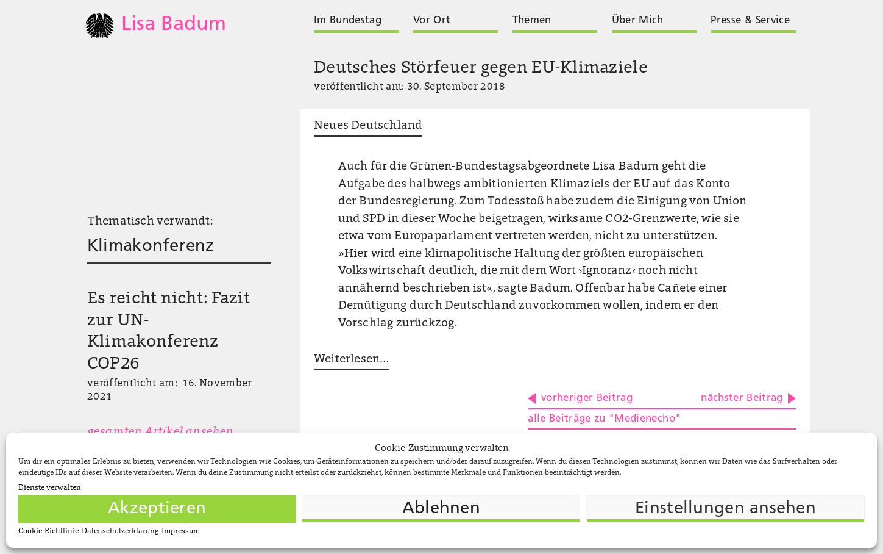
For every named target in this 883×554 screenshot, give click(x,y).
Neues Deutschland (368, 126)
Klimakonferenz (151, 246)
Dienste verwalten (49, 488)
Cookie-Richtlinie (48, 531)
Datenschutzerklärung (120, 531)
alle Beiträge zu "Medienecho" (604, 419)
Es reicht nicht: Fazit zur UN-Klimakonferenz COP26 (168, 332)
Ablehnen (441, 508)
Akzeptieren (157, 508)
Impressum (180, 531)
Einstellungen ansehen (725, 508)
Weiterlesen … (351, 359)
